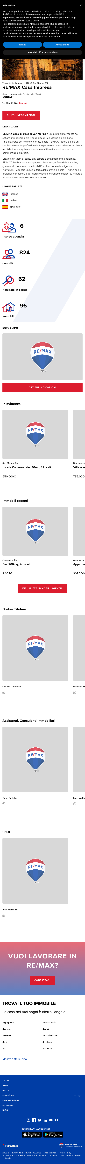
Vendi (5, 1086)
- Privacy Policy (63, 1153)
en (79, 1096)
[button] (80, 5)
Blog (5, 1110)
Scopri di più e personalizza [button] (42, 52)
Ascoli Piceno (50, 1035)
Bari (4, 1048)
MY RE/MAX (7, 1105)
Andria (46, 1029)
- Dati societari (49, 1153)
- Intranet (76, 1155)
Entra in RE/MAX (10, 1100)
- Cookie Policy (9, 1155)
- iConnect (53, 1155)
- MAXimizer (65, 1155)
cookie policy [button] (32, 20)
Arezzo (6, 1035)
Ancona (6, 1029)
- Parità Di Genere (26, 1155)
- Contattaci (41, 1155)
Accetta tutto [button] (63, 44)
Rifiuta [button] (22, 44)
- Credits (6, 1158)
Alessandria (49, 1022)
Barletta (47, 1048)
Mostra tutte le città (14, 1059)
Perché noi (8, 1095)
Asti (4, 1042)
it (75, 1096)
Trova (5, 1081)
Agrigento (8, 1022)
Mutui (5, 1090)
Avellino (47, 1042)
